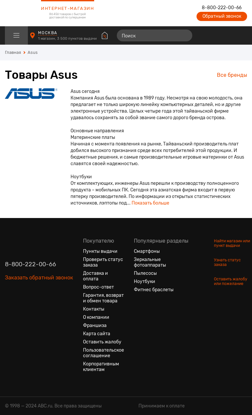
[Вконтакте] (10, 308)
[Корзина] (241, 35)
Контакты (93, 309)
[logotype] (21, 13)
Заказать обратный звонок (39, 277)
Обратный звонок (221, 16)
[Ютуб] (34, 308)
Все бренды (232, 75)
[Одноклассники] (22, 308)
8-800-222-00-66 (222, 8)
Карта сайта (96, 334)
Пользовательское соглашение (103, 353)
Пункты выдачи (100, 251)
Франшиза (95, 325)
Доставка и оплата (95, 276)
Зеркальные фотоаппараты (150, 262)
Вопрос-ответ (98, 287)
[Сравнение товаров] (204, 35)
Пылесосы (145, 273)
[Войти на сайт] (228, 35)
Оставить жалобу (102, 342)
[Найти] (184, 35)
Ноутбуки (144, 281)
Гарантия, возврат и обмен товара (103, 298)
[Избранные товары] (217, 35)
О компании (96, 317)
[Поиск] (154, 35)
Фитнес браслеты (154, 290)
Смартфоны (147, 251)
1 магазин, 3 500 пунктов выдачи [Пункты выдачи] (68, 38)
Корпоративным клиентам (101, 366)
